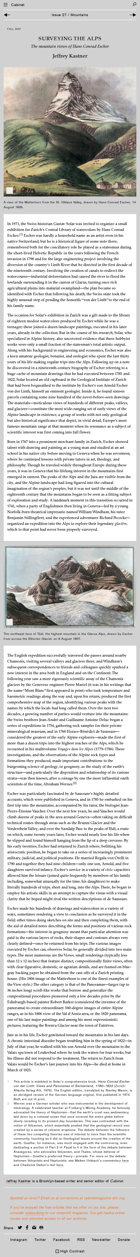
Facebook (61, 1239)
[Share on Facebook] (27, 1227)
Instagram (18, 1239)
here (125, 1160)
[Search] (134, 4)
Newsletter (101, 1239)
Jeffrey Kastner (18, 1181)
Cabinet (18, 5)
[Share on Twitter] (20, 1227)
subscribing (34, 1213)
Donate (124, 1239)
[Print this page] (41, 1227)
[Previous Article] (7, 15)
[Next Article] (133, 15)
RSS (81, 1239)
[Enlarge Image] (9, 190)
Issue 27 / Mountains (70, 15)
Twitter (40, 1239)
